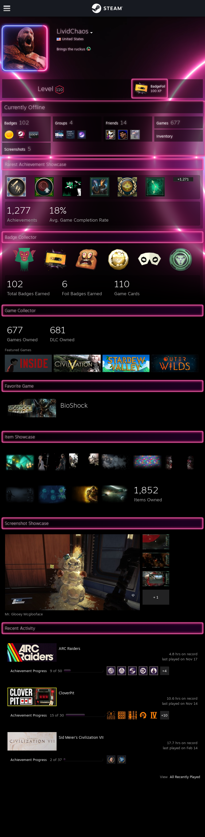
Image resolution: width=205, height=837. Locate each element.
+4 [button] (164, 671)
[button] (51, 88)
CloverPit (66, 693)
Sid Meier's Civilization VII (81, 737)
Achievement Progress (28, 671)
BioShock (74, 405)
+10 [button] (164, 715)
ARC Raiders (69, 648)
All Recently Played (185, 777)
